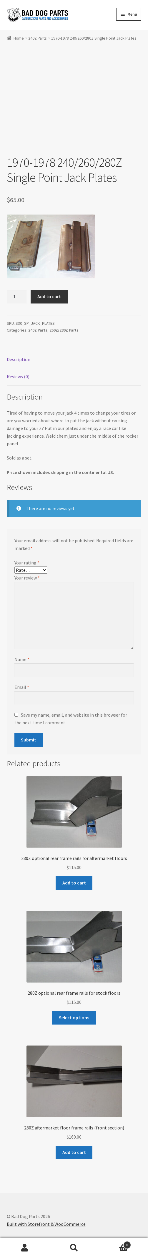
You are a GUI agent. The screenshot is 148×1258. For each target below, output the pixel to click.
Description (18, 359)
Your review (27, 578)
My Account (24, 1248)
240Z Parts (37, 38)
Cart (115, 1243)
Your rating (26, 563)
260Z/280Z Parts (64, 330)
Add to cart (49, 296)
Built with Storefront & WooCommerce (46, 1224)
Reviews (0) (18, 377)
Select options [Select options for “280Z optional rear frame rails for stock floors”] (74, 1017)
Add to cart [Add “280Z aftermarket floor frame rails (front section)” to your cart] (74, 1152)
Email (21, 687)
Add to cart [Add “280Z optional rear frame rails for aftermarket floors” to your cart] (74, 883)
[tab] (74, 360)
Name (21, 659)
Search (74, 1248)
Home (19, 38)
